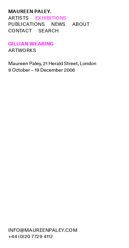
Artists (18, 17)
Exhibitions (51, 17)
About (80, 24)
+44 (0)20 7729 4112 (30, 236)
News (58, 24)
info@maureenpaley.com (43, 230)
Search (49, 31)
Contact (20, 30)
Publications (26, 24)
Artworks (22, 50)
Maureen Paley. (30, 11)
